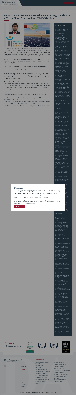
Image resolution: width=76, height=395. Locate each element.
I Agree (18, 206)
